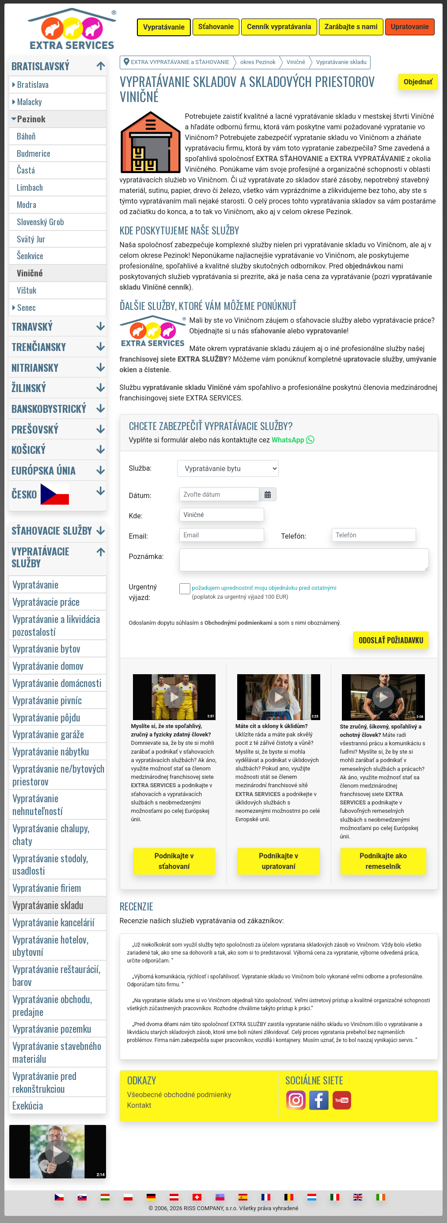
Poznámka (145, 556)
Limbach (30, 187)
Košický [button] (28, 449)
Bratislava (30, 84)
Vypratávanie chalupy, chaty (50, 834)
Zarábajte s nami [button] (351, 27)
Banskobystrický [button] (48, 408)
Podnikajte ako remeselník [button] (383, 861)
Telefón (292, 536)
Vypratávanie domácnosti (57, 682)
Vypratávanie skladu (47, 904)
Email (138, 536)
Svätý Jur (31, 238)
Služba (139, 468)
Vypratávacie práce (46, 601)
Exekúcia (27, 1105)
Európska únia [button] (43, 470)
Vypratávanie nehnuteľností (37, 804)
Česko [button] (40, 494)
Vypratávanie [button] (164, 27)
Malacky (27, 101)
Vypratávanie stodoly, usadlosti (50, 864)
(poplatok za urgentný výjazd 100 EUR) (240, 596)
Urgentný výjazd (143, 592)
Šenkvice (30, 255)
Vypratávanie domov (47, 665)
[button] (58, 532)
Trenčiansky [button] (38, 346)
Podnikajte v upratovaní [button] (278, 861)
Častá (26, 169)
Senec (24, 307)
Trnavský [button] (32, 326)
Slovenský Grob (40, 221)
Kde (135, 516)
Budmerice (33, 153)
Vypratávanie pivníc (47, 699)
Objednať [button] (418, 82)
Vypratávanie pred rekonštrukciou (44, 1081)
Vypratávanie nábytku (50, 751)
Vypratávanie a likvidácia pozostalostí (56, 624)
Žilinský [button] (28, 387)
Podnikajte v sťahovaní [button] (174, 861)
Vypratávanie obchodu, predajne (52, 1005)
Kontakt (139, 1105)
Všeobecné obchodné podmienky (179, 1095)
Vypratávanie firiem (46, 887)
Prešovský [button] (34, 429)
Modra (26, 204)
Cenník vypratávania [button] (279, 27)
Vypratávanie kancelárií (53, 921)
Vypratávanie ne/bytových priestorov (58, 774)
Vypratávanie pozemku (51, 1028)
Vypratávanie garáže (48, 733)
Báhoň (26, 135)
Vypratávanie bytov (46, 648)
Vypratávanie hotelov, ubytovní (50, 945)
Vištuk (26, 289)
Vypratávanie (35, 584)
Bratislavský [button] (40, 65)
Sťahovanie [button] (216, 27)
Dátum (139, 495)
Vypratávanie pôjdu (46, 717)
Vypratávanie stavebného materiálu (56, 1051)
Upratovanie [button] (410, 27)
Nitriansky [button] (34, 367)
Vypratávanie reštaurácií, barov (56, 975)
